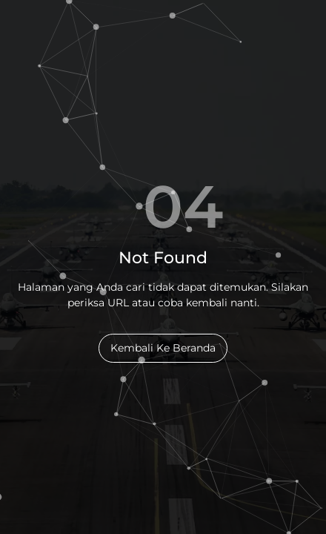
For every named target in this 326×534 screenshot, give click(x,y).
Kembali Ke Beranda (163, 348)
